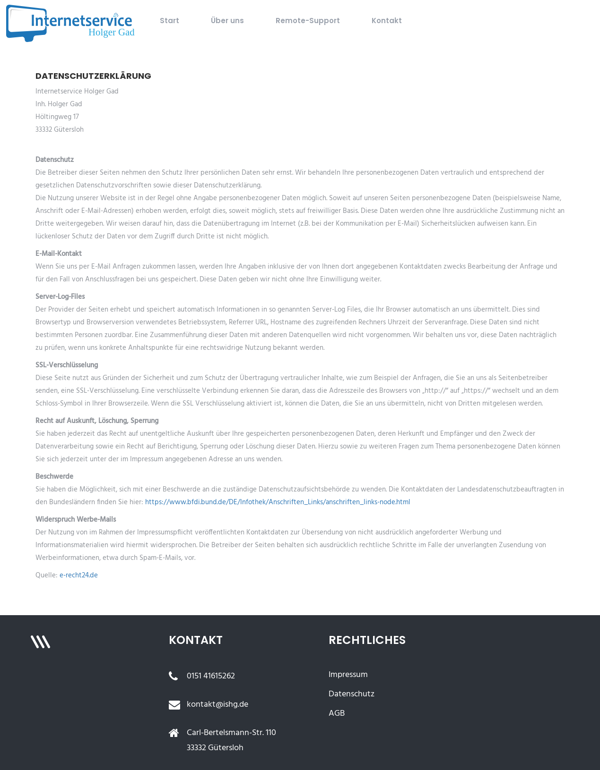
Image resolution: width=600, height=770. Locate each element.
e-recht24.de (79, 575)
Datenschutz (351, 694)
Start (169, 20)
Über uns (227, 20)
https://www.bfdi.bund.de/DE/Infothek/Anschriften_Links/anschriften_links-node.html (277, 502)
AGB (337, 713)
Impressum (348, 675)
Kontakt (387, 20)
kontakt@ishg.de (217, 704)
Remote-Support (308, 20)
